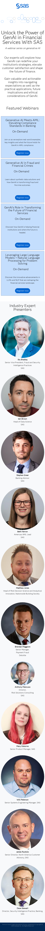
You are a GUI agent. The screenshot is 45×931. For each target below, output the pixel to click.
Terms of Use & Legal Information (12, 924)
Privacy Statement (28, 924)
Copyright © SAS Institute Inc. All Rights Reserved (27, 925)
